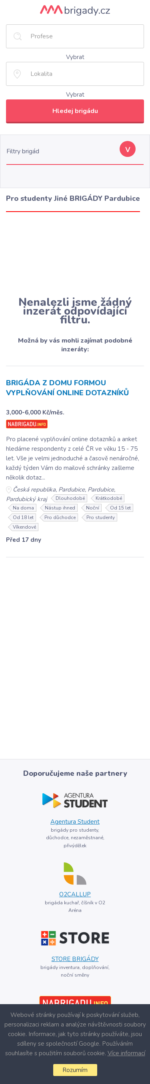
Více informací (126, 1053)
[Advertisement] (75, 254)
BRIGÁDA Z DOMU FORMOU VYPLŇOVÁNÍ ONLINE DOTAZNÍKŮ (67, 388)
